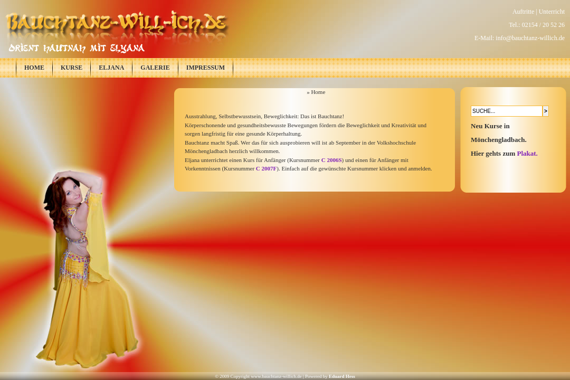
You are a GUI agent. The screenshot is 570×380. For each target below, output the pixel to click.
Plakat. (527, 153)
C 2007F (266, 168)
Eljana (111, 67)
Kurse (71, 67)
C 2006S (331, 160)
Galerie (154, 67)
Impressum (205, 67)
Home (34, 67)
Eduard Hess (342, 376)
